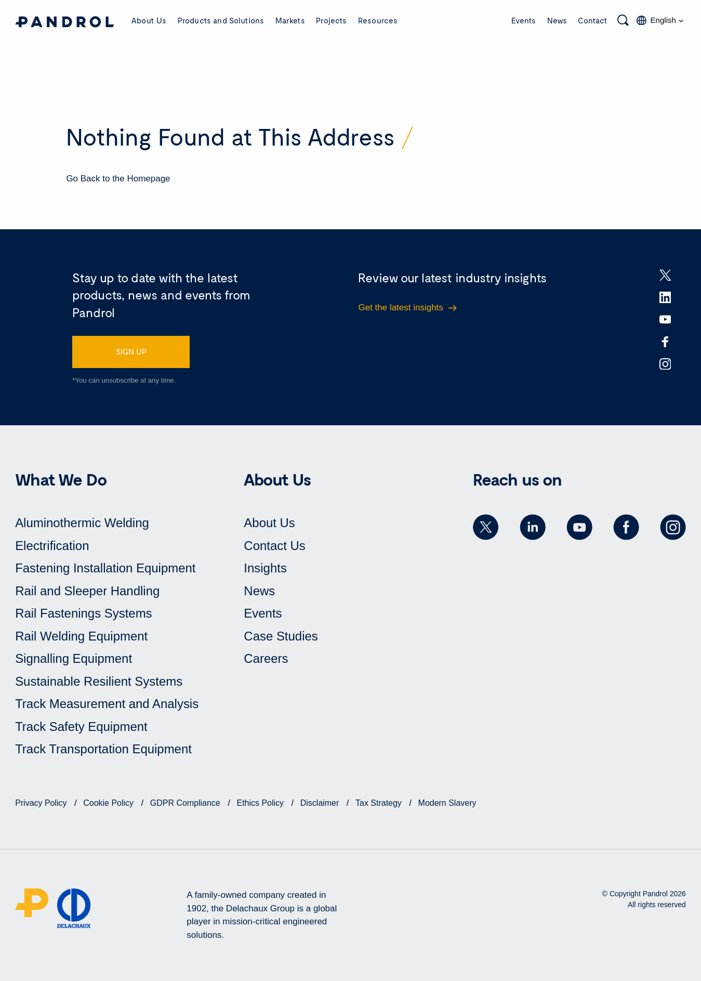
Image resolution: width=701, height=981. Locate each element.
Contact (592, 20)
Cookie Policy (109, 803)
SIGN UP (131, 351)
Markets (290, 20)
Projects (331, 20)
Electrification (52, 546)
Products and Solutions (221, 20)
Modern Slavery (447, 803)
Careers (266, 659)
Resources (378, 20)
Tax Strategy (380, 803)
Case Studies (281, 636)
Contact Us (275, 546)
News (557, 20)
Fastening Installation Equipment (105, 568)
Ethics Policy (261, 803)
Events (523, 20)
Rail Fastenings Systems (83, 614)
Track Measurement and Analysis (107, 704)
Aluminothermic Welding (82, 523)
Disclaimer (320, 803)
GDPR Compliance (186, 803)
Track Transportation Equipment (103, 749)
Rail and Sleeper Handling (87, 591)
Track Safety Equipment (81, 727)
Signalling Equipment (73, 659)
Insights (265, 568)
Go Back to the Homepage (118, 179)
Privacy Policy (42, 803)
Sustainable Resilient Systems (99, 681)
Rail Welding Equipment (81, 636)
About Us (148, 20)
